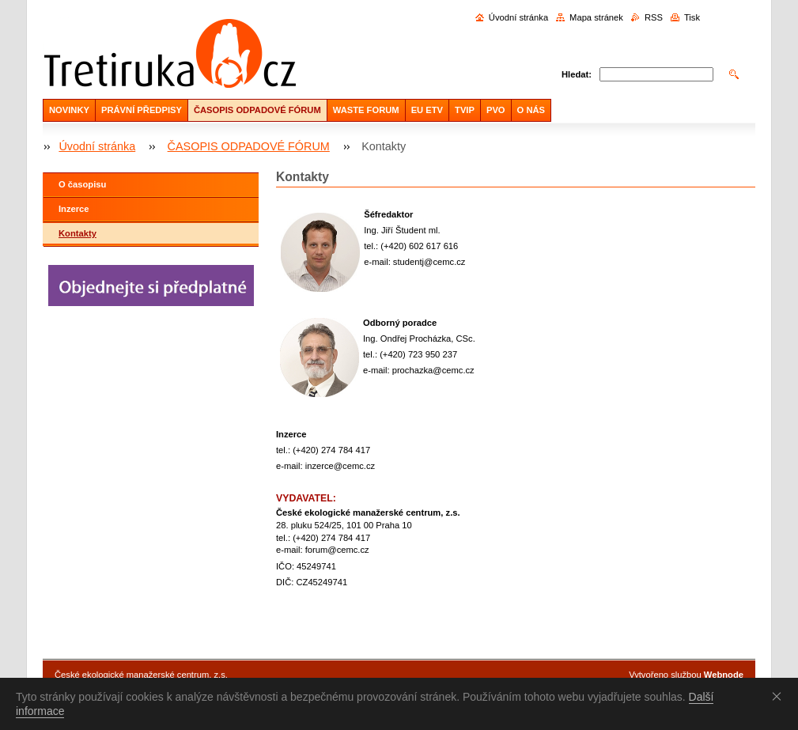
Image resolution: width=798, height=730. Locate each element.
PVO (495, 110)
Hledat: (577, 74)
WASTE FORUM (366, 110)
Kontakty (77, 233)
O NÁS (531, 110)
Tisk (692, 17)
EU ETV (427, 110)
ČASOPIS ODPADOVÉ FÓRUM (257, 110)
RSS (654, 17)
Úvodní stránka (518, 17)
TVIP (465, 110)
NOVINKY (69, 110)
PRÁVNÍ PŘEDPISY (141, 110)
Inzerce (74, 209)
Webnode (723, 674)
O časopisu (82, 184)
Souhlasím (780, 696)
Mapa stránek (596, 17)
